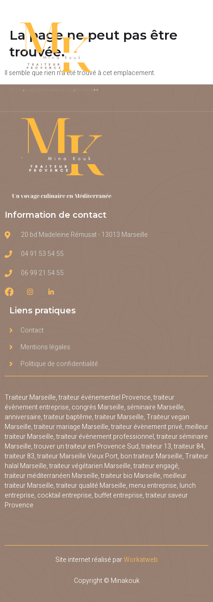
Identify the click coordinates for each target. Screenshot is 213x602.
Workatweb (141, 560)
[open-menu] (198, 56)
